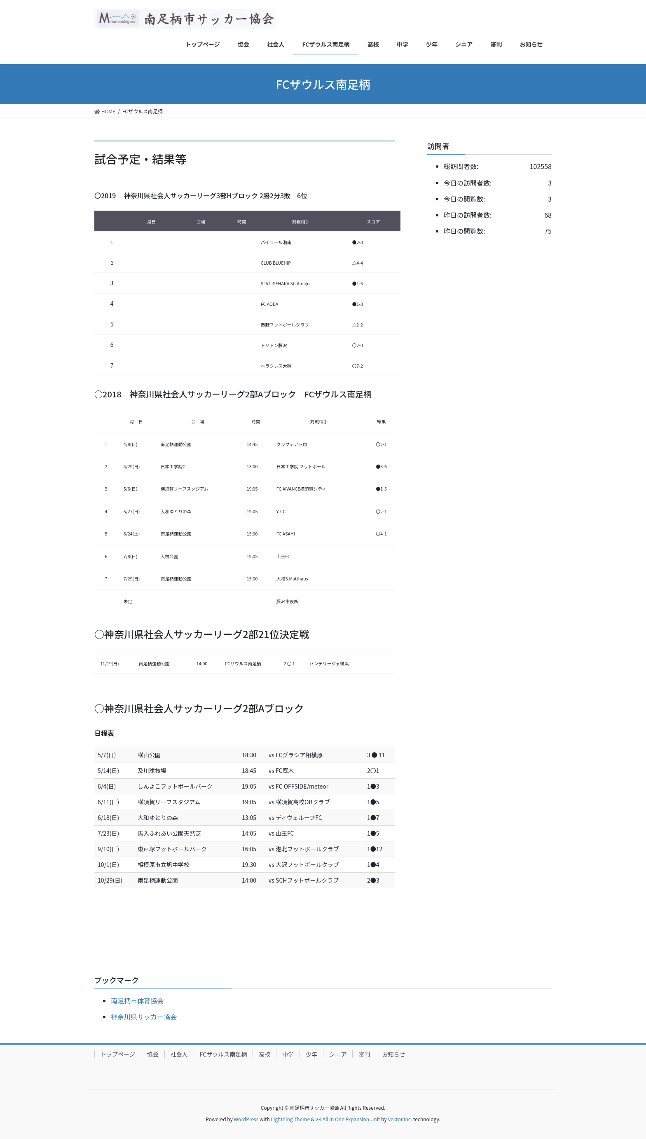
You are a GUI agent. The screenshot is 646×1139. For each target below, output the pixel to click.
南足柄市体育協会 (137, 1000)
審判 (364, 1054)
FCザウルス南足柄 (223, 1054)
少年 (311, 1054)
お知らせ (393, 1054)
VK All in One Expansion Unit (348, 1119)
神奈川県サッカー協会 (144, 1017)
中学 (288, 1054)
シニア (337, 1054)
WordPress (246, 1119)
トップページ (118, 1054)
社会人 (179, 1054)
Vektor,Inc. (400, 1119)
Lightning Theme (290, 1119)
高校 (264, 1054)
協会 (153, 1054)
